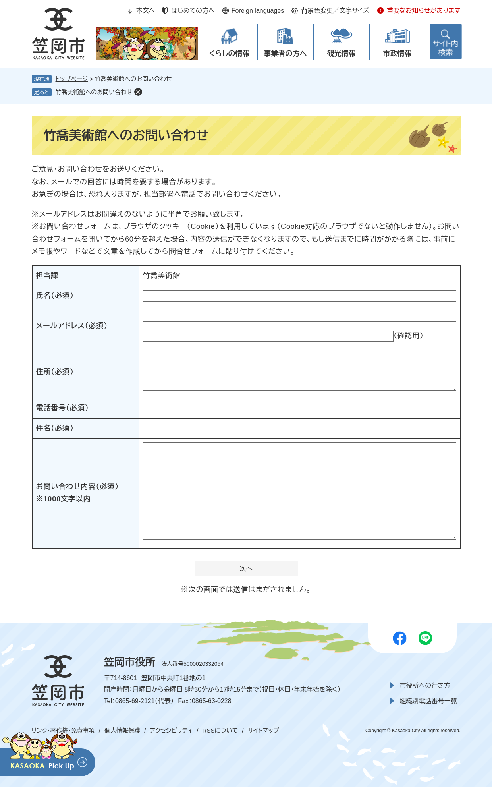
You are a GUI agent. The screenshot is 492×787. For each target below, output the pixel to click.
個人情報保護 (122, 730)
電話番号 (62, 408)
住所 (55, 372)
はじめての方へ (192, 10)
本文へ (145, 10)
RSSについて (220, 730)
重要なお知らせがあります (424, 10)
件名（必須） (55, 428)
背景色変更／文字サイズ (335, 10)
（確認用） (409, 336)
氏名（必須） (55, 296)
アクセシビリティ (171, 730)
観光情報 (341, 54)
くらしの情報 (229, 54)
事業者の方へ (285, 54)
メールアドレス (72, 326)
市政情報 (397, 54)
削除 (138, 92)
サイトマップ (263, 730)
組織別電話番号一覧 (428, 701)
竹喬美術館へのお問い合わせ (94, 92)
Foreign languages (258, 10)
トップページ (72, 78)
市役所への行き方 (425, 685)
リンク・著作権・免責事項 (63, 730)
